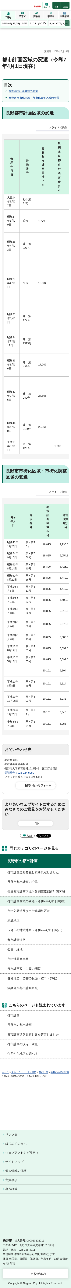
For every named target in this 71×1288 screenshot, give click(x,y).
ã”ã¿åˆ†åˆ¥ (38, 23)
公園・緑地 (15, 949)
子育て (22, 16)
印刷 (29, 835)
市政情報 (64, 16)
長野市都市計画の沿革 (22, 881)
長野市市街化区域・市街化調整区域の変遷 (34, 97)
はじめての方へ (16, 1143)
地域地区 (13, 920)
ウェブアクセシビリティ (22, 1152)
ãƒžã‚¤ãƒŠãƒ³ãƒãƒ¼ (14, 23)
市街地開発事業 (18, 959)
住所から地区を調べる (22, 1053)
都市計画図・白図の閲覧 (24, 968)
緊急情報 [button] (37, 6)
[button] (56, 5)
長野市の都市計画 (22, 861)
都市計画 (13, 1015)
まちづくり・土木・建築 (23, 1072)
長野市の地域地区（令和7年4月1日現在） (35, 930)
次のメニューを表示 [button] (67, 23)
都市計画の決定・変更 (22, 1044)
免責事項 (11, 1180)
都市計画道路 (16, 939)
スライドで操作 (58, 127)
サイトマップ (14, 1161)
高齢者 (36, 16)
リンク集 (11, 1134)
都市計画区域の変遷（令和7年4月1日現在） (37, 901)
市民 (8, 17)
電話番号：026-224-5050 (19, 772)
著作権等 (11, 1189)
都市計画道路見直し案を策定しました (33, 872)
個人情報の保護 (16, 1170)
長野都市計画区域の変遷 (23, 91)
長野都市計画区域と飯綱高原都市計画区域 (36, 891)
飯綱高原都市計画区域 (22, 988)
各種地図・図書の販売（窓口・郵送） (33, 978)
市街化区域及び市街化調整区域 (28, 911)
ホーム (5, 1072)
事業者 (51, 16)
